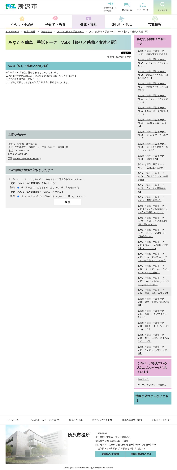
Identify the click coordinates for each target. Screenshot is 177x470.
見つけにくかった (77, 196)
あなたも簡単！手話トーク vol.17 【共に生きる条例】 (152, 166)
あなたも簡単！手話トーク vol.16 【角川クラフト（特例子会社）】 (153, 176)
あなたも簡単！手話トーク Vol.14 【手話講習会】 (152, 199)
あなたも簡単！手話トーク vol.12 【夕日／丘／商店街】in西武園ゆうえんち (153, 221)
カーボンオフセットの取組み (152, 385)
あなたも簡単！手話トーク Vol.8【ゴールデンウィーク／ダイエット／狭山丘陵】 (153, 269)
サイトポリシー (13, 420)
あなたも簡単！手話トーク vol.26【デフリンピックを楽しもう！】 (153, 62)
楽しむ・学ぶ (121, 24)
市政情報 (155, 24)
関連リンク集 (76, 420)
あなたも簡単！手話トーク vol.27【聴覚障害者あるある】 (153, 52)
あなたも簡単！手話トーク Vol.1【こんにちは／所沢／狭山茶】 (153, 350)
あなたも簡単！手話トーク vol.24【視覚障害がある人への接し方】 (153, 86)
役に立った (26, 187)
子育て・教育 (55, 24)
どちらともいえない (47, 187)
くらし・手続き (22, 24)
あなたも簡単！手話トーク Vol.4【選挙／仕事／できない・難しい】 (153, 314)
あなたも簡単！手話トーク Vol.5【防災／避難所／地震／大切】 (153, 302)
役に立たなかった (70, 187)
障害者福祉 (46, 31)
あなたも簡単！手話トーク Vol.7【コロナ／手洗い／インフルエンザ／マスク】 (153, 281)
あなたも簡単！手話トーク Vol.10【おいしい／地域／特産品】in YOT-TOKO (153, 245)
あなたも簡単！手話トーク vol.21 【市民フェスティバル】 (152, 122)
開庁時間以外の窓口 (141, 454)
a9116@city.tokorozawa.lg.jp (27, 158)
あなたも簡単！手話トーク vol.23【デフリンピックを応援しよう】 (153, 98)
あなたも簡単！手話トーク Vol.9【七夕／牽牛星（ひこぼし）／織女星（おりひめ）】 (152, 257)
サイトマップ (143, 7)
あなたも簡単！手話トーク (70, 31)
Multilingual (127, 7)
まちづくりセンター (161, 420)
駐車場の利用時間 (110, 454)
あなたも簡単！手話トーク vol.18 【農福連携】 (152, 157)
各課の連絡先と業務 (132, 420)
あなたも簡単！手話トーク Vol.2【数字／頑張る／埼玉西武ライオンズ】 (153, 338)
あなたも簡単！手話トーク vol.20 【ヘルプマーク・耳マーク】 (153, 134)
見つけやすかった (30, 196)
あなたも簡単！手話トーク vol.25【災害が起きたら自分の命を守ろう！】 (153, 74)
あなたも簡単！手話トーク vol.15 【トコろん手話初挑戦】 (152, 188)
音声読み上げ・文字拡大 (110, 7)
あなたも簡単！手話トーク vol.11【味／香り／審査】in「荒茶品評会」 (152, 233)
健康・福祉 (88, 24)
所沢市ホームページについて (45, 420)
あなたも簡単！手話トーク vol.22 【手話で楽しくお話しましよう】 (153, 110)
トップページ (12, 31)
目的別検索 (162, 6)
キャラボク (143, 379)
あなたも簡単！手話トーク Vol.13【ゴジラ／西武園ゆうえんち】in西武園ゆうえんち (153, 209)
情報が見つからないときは (152, 398)
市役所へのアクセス (102, 420)
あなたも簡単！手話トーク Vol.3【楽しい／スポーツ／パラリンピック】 (153, 326)
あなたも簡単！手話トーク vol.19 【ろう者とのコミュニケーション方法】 (153, 146)
